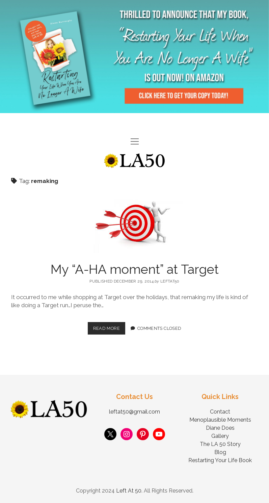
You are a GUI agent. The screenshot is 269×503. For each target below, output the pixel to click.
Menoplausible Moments (220, 420)
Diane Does (220, 428)
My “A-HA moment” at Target (135, 269)
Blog (220, 452)
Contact (220, 411)
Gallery (220, 436)
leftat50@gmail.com (134, 411)
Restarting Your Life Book (220, 460)
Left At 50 (128, 490)
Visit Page (134, 56)
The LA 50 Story (220, 444)
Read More (109, 326)
